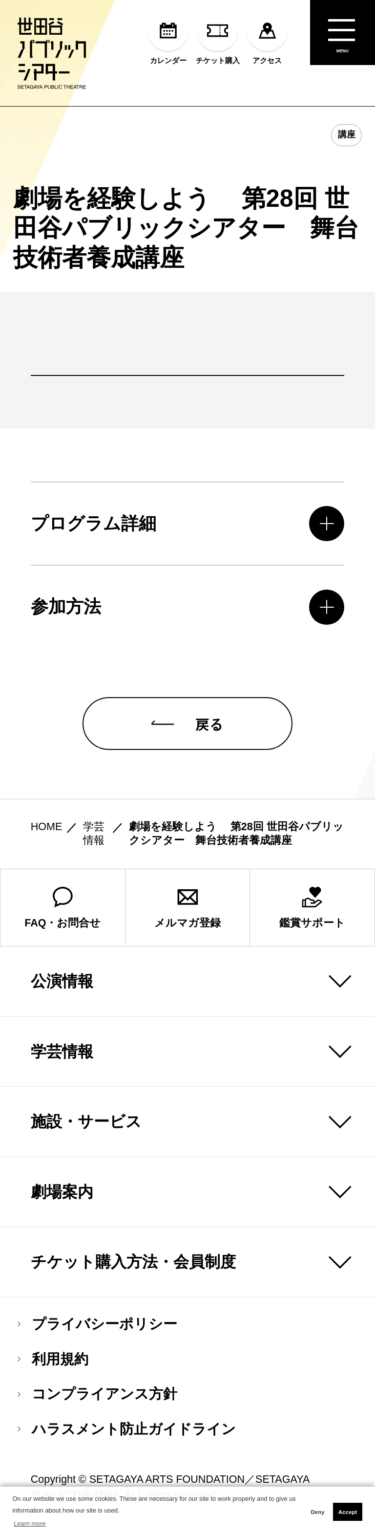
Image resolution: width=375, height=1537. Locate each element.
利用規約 (53, 1367)
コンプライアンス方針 (97, 1402)
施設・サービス (86, 1130)
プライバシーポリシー (97, 1332)
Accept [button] (347, 1512)
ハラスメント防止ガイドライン (127, 1437)
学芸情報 (62, 1059)
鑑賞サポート (312, 916)
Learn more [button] (29, 1523)
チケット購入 (218, 38)
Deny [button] (317, 1512)
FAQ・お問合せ (62, 916)
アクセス (267, 38)
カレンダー (168, 38)
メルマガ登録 (187, 916)
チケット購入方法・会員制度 (133, 1270)
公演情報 (62, 989)
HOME (46, 835)
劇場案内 (62, 1199)
